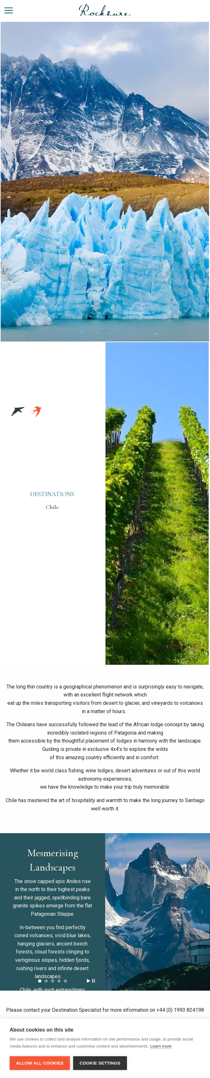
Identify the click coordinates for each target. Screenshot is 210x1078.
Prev (111, 910)
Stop (93, 981)
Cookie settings (100, 1063)
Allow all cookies (39, 1063)
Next (204, 910)
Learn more (161, 1046)
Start (88, 981)
